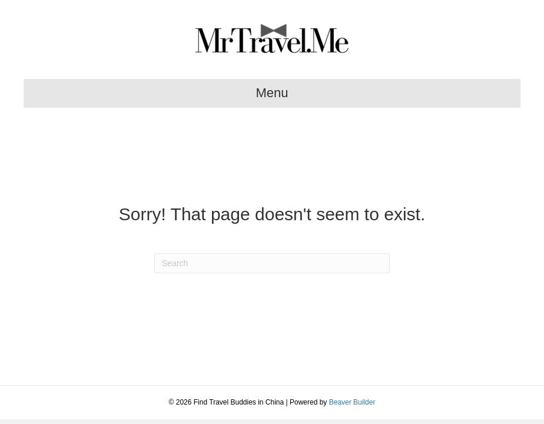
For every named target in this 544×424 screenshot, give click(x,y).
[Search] (272, 263)
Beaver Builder (352, 402)
